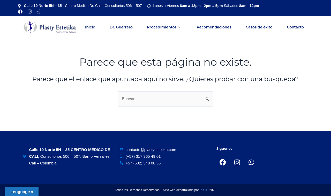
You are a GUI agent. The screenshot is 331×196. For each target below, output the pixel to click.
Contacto (295, 27)
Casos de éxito (259, 27)
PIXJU (204, 190)
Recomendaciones (214, 27)
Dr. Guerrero (121, 27)
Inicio (90, 27)
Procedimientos (164, 27)
